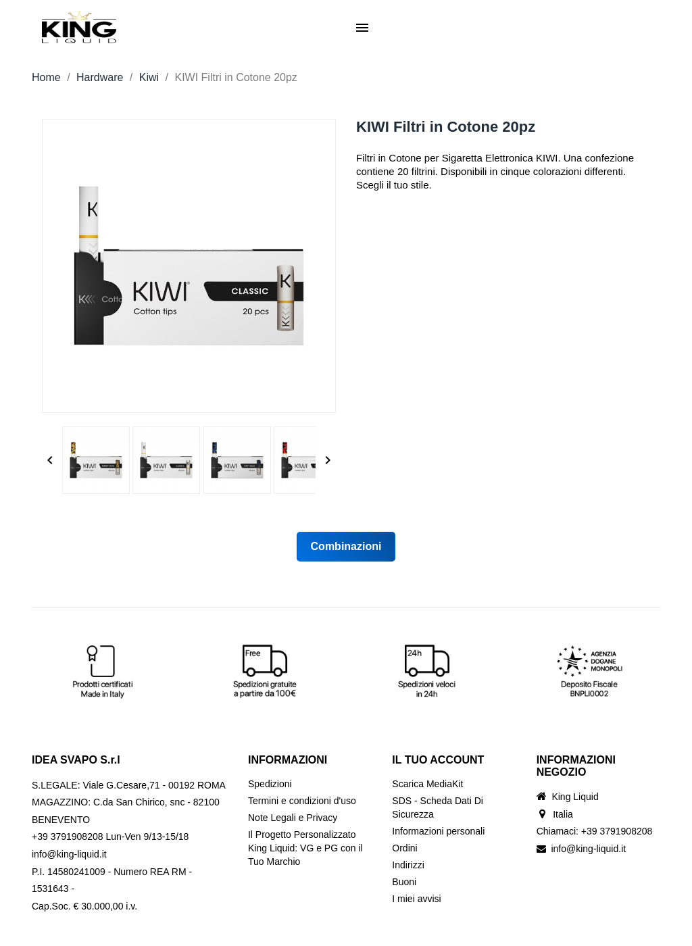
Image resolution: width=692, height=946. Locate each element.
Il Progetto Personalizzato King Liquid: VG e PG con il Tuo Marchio (305, 848)
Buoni (404, 881)
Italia (563, 814)
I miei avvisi (416, 898)
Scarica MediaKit (427, 783)
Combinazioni (346, 546)
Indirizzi (408, 865)
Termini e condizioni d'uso (302, 800)
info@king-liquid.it (588, 848)
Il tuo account (438, 760)
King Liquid (574, 796)
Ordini (404, 848)
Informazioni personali (438, 831)
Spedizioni (270, 783)
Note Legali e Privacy (292, 817)
